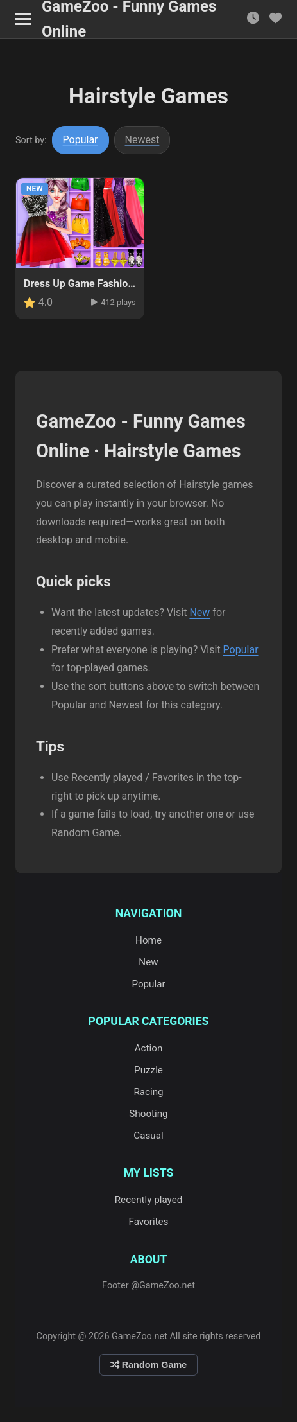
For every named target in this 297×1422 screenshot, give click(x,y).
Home (148, 940)
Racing (148, 1092)
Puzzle (148, 1070)
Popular (80, 140)
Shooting (148, 1113)
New (199, 612)
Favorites (149, 1221)
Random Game (148, 1365)
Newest (142, 140)
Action (149, 1048)
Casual (148, 1135)
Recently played (149, 1200)
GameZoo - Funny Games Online (129, 19)
